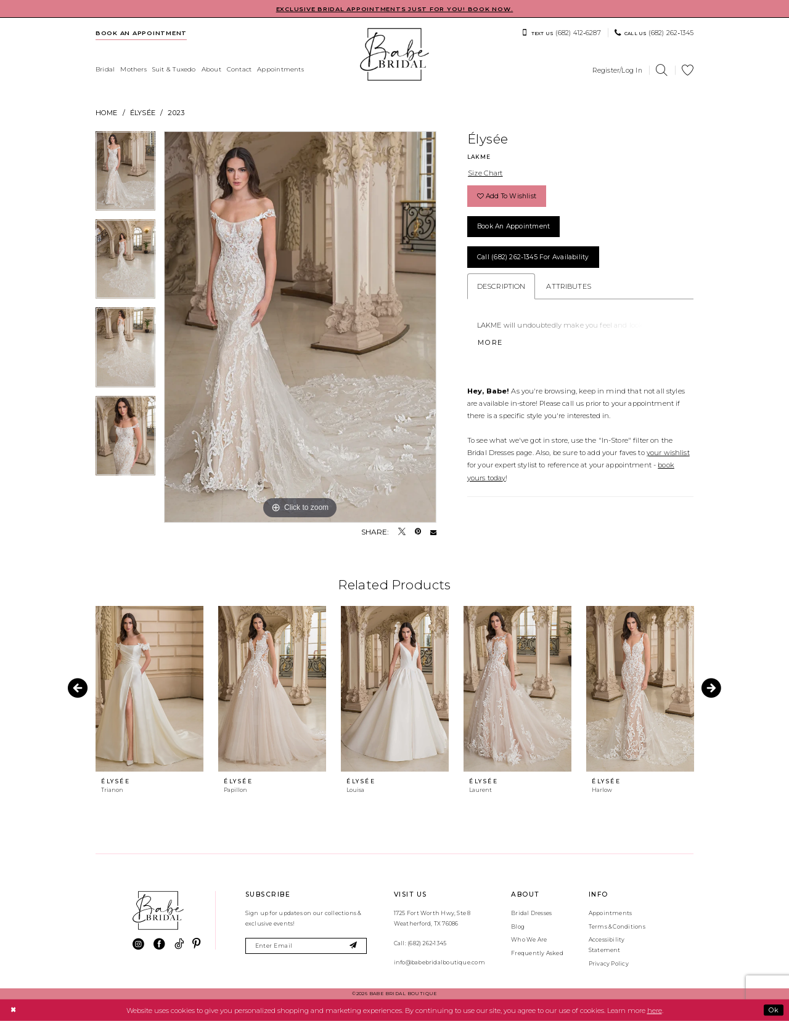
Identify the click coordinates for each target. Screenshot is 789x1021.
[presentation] (149, 689)
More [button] (490, 342)
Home (107, 112)
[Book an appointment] (141, 32)
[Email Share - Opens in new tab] (433, 532)
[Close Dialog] (13, 1010)
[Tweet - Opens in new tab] (402, 532)
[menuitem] (141, 32)
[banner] (394, 54)
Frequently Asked (537, 953)
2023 (176, 112)
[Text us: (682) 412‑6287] (561, 32)
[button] (617, 70)
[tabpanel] (125, 175)
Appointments (610, 913)
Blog (518, 926)
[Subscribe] (353, 946)
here (654, 1010)
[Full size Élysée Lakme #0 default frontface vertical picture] (300, 327)
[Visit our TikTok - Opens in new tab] (179, 944)
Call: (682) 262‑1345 (420, 943)
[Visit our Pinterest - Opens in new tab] (196, 944)
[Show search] (662, 70)
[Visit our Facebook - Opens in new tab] (159, 944)
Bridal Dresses (531, 913)
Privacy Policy (609, 963)
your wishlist (668, 452)
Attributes (568, 286)
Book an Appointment (513, 226)
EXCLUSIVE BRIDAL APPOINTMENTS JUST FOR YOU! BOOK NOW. (394, 9)
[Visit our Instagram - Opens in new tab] (138, 944)
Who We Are (529, 939)
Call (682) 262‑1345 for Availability (533, 257)
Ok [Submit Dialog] (774, 1010)
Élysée (142, 112)
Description (501, 286)
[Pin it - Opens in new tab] (418, 532)
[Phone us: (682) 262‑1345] (654, 32)
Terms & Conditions (617, 926)
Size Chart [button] (485, 173)
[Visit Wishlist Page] (688, 70)
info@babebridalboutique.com (439, 962)
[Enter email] (306, 946)
